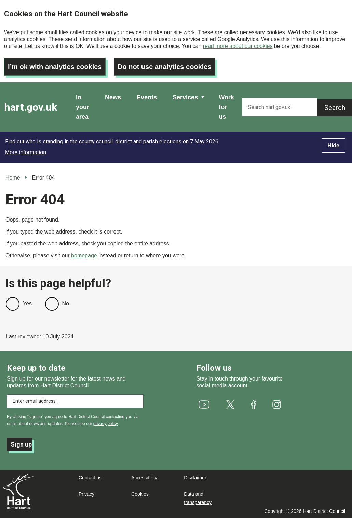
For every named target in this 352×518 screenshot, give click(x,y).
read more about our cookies (238, 46)
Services (185, 97)
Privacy (86, 494)
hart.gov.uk (30, 107)
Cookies (140, 494)
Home (12, 178)
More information (25, 152)
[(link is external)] (203, 404)
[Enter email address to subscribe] (75, 401)
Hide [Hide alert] (333, 145)
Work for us (226, 107)
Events (147, 97)
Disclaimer (195, 477)
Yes (27, 303)
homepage (84, 255)
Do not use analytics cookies (165, 66)
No (65, 303)
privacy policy (105, 423)
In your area (82, 107)
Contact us (90, 477)
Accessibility (144, 477)
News (113, 97)
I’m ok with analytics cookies (55, 66)
